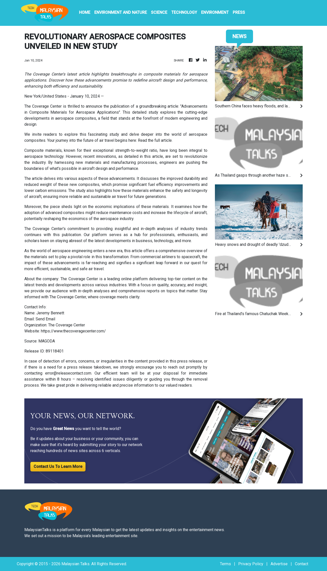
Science (159, 12)
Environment (215, 12)
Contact (301, 563)
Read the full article (155, 140)
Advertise (279, 563)
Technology (184, 12)
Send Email (45, 319)
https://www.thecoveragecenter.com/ (73, 331)
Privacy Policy (250, 563)
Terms (225, 563)
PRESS (239, 12)
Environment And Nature (120, 12)
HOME (84, 12)
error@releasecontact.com (68, 373)
